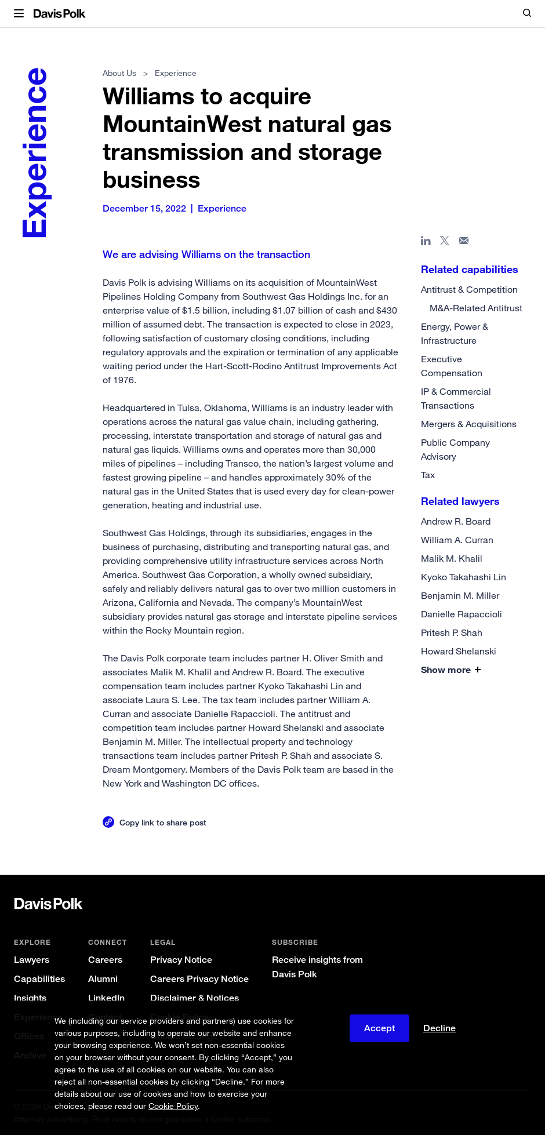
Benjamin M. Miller (460, 595)
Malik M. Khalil (451, 558)
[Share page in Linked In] (426, 243)
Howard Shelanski (458, 651)
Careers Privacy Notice (199, 978)
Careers (105, 959)
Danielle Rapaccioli (461, 614)
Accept (379, 1028)
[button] (19, 14)
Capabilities (39, 978)
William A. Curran (457, 539)
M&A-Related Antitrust (476, 308)
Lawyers (31, 959)
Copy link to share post (162, 822)
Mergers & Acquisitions (469, 424)
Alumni (103, 978)
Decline (439, 1028)
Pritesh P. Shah (451, 632)
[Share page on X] (445, 243)
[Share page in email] (464, 243)
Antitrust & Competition (469, 289)
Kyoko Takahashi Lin (463, 577)
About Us (119, 73)
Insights (30, 997)
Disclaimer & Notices (194, 997)
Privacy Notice (181, 959)
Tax (428, 475)
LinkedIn (106, 997)
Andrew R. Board (455, 521)
